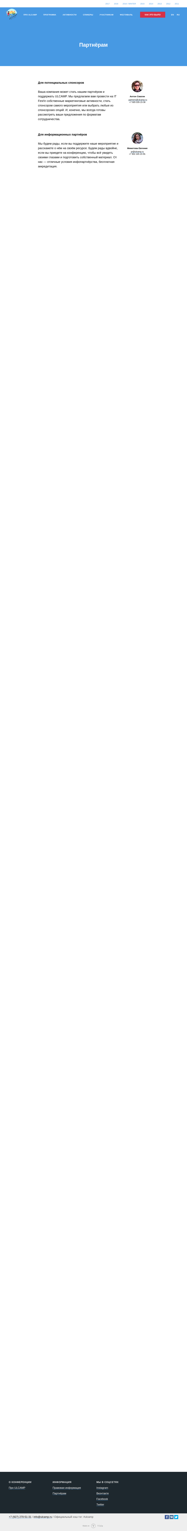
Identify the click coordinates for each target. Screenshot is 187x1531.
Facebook (102, 1499)
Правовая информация (67, 1487)
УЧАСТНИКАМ (106, 15)
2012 (168, 4)
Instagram (102, 1487)
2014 (151, 4)
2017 (107, 4)
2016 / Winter (129, 4)
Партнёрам (59, 1493)
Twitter (100, 1504)
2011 (177, 4)
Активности (70, 15)
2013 (159, 4)
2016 (116, 4)
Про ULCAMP (17, 1487)
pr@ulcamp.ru (137, 151)
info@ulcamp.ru (43, 1516)
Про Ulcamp (30, 15)
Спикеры (88, 15)
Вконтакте (102, 1493)
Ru (178, 15)
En (172, 15)
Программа (49, 15)
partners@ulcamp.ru (138, 100)
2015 (142, 4)
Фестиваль (126, 15)
